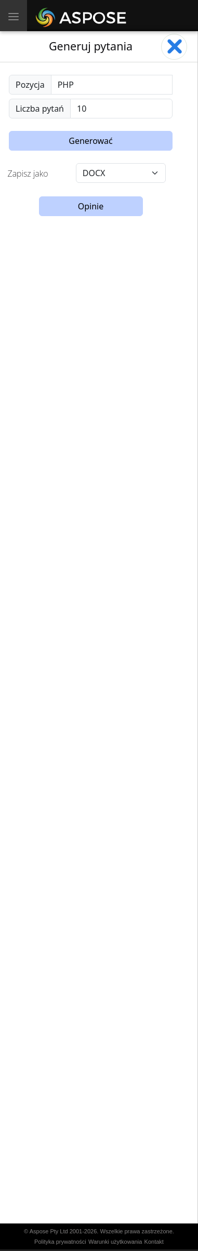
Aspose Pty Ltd (49, 1231)
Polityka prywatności (60, 1242)
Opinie (91, 206)
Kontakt (154, 1242)
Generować (90, 141)
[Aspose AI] (83, 16)
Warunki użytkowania (115, 1242)
